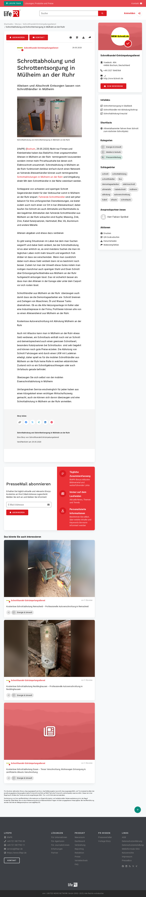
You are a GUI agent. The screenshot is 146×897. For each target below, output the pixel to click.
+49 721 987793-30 (16, 841)
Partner (54, 853)
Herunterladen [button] (110, 241)
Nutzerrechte (128, 853)
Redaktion (79, 853)
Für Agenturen (57, 841)
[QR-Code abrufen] (77, 37)
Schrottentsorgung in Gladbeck (118, 106)
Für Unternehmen (59, 837)
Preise (77, 856)
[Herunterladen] (83, 37)
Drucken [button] (107, 233)
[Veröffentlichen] (137, 809)
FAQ (77, 864)
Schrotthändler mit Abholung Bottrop (121, 110)
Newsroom (80, 837)
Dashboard (80, 841)
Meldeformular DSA (131, 849)
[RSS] (130, 866)
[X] (133, 866)
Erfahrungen (57, 849)
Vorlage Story (104, 841)
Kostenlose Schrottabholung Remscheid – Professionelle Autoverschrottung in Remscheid (47, 606)
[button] (49, 119)
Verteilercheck (81, 860)
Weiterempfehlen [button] (111, 245)
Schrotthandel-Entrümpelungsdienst (41, 48)
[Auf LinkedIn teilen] (45, 422)
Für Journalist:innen (60, 845)
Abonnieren (17, 38)
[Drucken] (70, 37)
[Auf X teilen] (32, 422)
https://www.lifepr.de (16, 853)
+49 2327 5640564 (112, 70)
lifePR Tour (13, 3)
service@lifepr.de (34, 802)
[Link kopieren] (19, 422)
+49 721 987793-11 (16, 845)
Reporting (79, 849)
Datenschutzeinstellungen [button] (134, 845)
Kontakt (38, 38)
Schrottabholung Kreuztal (115, 113)
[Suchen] (102, 13)
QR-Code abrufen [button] (111, 237)
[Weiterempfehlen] (90, 37)
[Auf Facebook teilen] (26, 422)
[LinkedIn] (126, 866)
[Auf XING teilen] (39, 422)
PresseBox (127, 860)
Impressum (127, 856)
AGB (124, 837)
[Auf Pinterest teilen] (51, 422)
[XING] (136, 866)
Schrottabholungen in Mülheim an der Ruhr (40, 177)
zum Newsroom (113, 86)
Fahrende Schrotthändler (52, 197)
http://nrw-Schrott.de (113, 78)
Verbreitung (80, 845)
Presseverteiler (105, 837)
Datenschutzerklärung (132, 841)
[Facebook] (123, 866)
